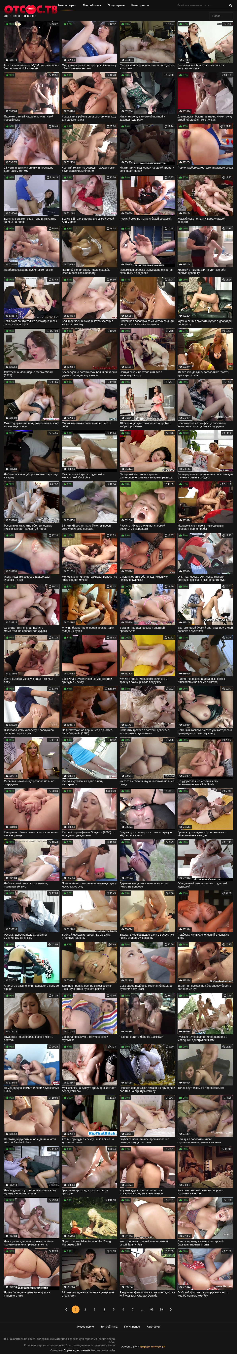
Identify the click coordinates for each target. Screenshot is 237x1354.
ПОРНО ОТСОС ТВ (152, 1347)
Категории (138, 5)
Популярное (116, 5)
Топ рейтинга (92, 5)
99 (161, 1309)
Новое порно (67, 5)
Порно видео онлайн (77, 1350)
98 (151, 1309)
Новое (216, 15)
